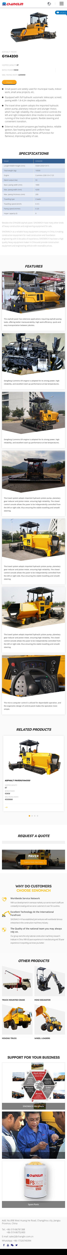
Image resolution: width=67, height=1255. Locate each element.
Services (33, 1155)
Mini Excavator (42, 1000)
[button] (29, 816)
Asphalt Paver (17, 780)
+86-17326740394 (22, 1240)
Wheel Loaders (42, 1038)
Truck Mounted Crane (13, 1000)
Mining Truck (9, 1038)
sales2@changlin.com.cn (21, 1236)
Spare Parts (33, 1204)
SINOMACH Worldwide (33, 1106)
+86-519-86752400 (16, 1232)
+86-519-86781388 (15, 1229)
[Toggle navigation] (61, 3)
